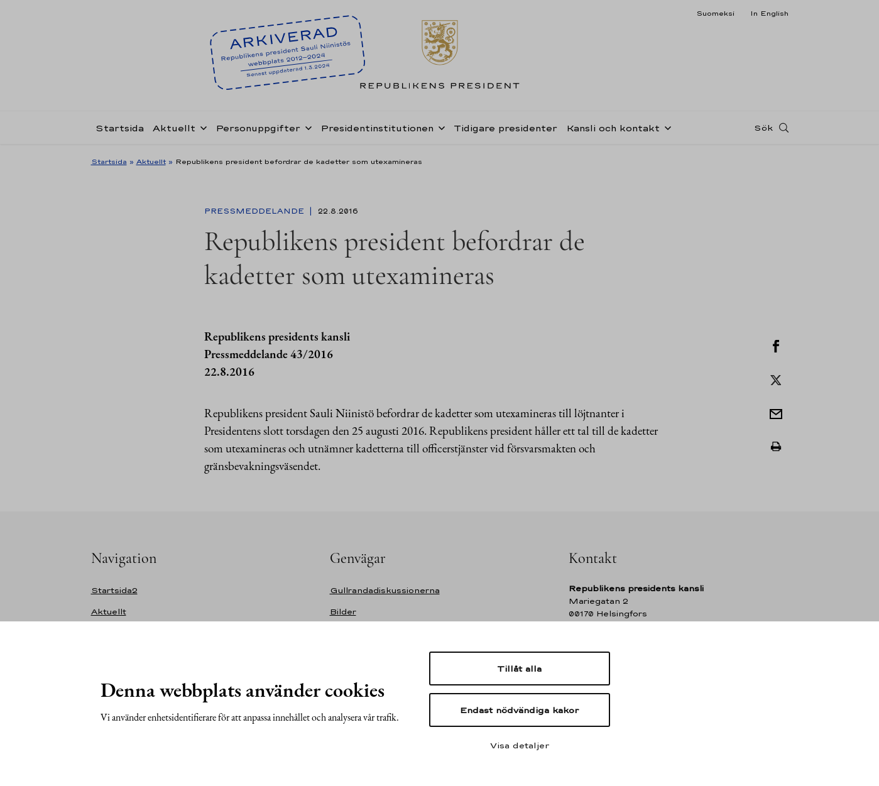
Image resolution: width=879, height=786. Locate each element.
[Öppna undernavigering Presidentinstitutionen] (439, 126)
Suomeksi (715, 13)
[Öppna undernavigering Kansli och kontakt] (665, 126)
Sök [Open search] (763, 127)
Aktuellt (174, 128)
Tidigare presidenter (505, 128)
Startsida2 (114, 590)
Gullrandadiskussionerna (385, 590)
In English (769, 13)
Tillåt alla (519, 668)
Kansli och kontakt (613, 128)
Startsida (120, 128)
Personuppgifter (258, 128)
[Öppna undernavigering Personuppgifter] (306, 126)
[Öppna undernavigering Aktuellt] (201, 126)
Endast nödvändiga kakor (519, 710)
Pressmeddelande (255, 211)
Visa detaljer (519, 745)
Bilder (343, 611)
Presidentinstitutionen (377, 128)
